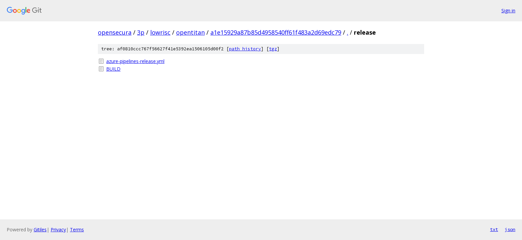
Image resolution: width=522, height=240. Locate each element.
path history (245, 49)
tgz (273, 49)
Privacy (58, 229)
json (510, 229)
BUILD (113, 69)
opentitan (190, 32)
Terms (77, 229)
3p (140, 32)
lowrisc (160, 32)
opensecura (114, 32)
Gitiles (40, 229)
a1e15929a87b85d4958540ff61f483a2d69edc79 (275, 32)
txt (494, 229)
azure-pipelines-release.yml (135, 61)
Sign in (508, 10)
